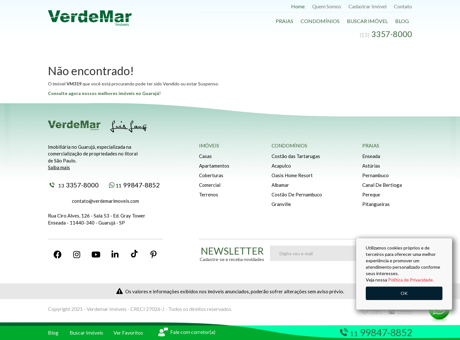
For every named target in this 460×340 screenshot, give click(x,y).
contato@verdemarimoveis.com (105, 201)
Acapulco (281, 166)
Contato (403, 6)
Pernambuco (375, 175)
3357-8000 (74, 185)
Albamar (280, 185)
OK (404, 293)
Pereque (371, 194)
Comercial (209, 185)
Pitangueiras (376, 204)
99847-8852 (134, 185)
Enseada (371, 156)
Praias (284, 21)
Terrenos (208, 194)
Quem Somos (326, 6)
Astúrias (371, 166)
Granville (281, 204)
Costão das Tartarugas (296, 156)
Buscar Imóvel (367, 21)
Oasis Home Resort (292, 175)
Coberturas (211, 175)
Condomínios (320, 21)
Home (298, 6)
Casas (205, 156)
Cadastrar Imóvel (368, 6)
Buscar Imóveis (86, 332)
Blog (402, 21)
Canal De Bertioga (382, 185)
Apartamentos (214, 166)
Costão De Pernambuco (297, 194)
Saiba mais (59, 167)
